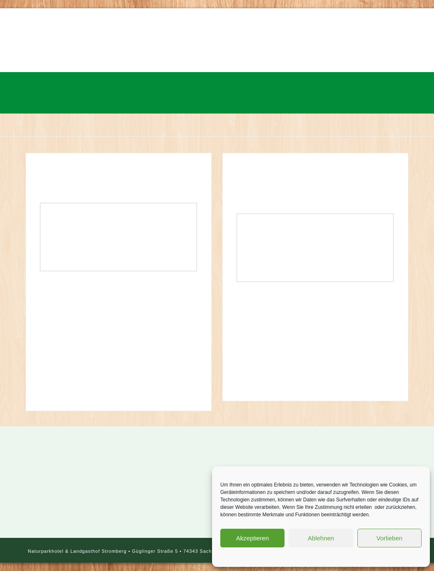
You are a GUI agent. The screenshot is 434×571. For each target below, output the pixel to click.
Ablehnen (321, 538)
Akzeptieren (252, 538)
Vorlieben (389, 538)
